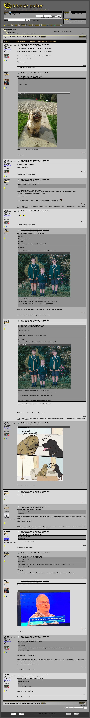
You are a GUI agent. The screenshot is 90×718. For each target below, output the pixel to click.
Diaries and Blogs (12, 32)
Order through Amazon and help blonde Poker (73, 13)
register (18, 13)
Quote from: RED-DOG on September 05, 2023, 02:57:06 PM (30, 234)
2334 (29, 37)
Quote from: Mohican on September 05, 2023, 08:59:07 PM (30, 77)
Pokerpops (7, 179)
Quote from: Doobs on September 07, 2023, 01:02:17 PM (29, 323)
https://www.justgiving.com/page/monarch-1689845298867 (41, 303)
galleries (46, 10)
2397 (39, 37)
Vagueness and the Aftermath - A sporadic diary (22, 33)
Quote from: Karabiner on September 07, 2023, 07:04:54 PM (29, 556)
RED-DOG (6, 44)
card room (21, 10)
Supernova (7, 531)
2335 (32, 37)
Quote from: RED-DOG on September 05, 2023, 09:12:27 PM (29, 76)
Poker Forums (10, 31)
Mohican (6, 72)
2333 (26, 37)
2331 (20, 37)
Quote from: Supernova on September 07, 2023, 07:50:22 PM (30, 678)
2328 (11, 37)
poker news (7, 10)
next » (85, 33)
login (15, 13)
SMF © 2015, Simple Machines (50, 713)
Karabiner (6, 505)
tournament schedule (31, 10)
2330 (17, 37)
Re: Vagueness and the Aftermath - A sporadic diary (35, 44)
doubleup (6, 491)
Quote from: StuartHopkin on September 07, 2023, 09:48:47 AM (30, 233)
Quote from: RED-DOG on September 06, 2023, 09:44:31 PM (29, 183)
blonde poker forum (10, 29)
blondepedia (14, 10)
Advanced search (35, 20)
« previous (82, 33)
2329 (14, 37)
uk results (40, 10)
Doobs (5, 229)
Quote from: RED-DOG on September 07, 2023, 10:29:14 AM (29, 509)
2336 (35, 37)
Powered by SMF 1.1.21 (38, 713)
